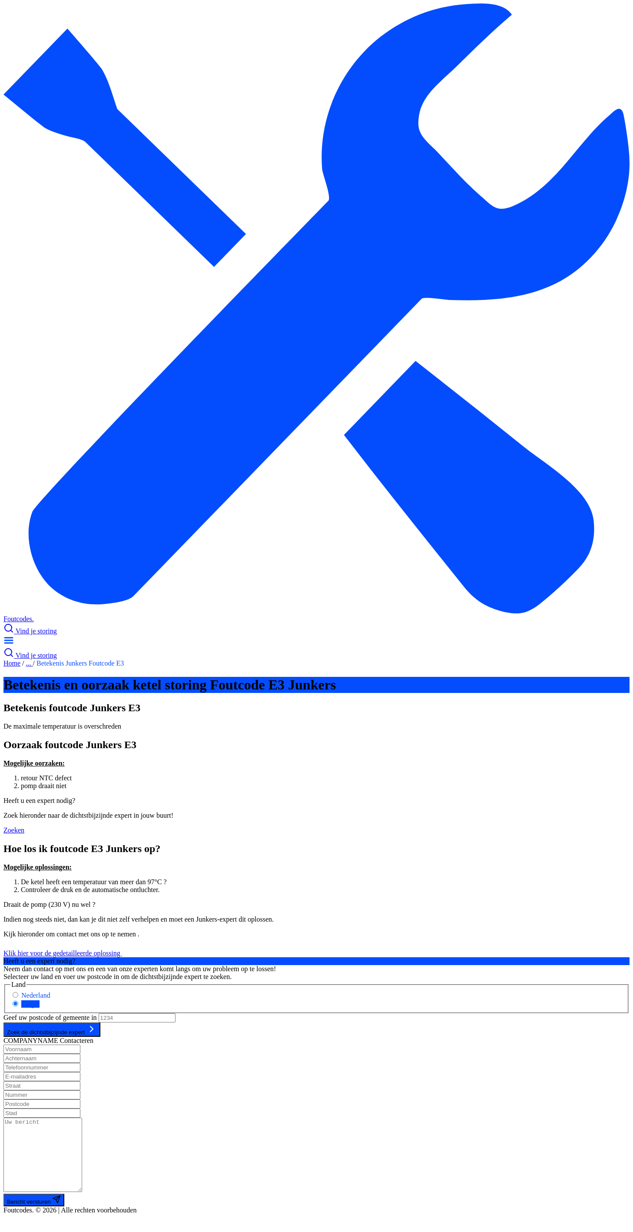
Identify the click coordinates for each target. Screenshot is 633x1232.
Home (11, 663)
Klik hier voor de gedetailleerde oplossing (68, 953)
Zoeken (13, 830)
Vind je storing (30, 631)
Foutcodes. (18, 619)
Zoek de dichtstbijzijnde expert (52, 1030)
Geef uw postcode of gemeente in (50, 1017)
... (29, 663)
